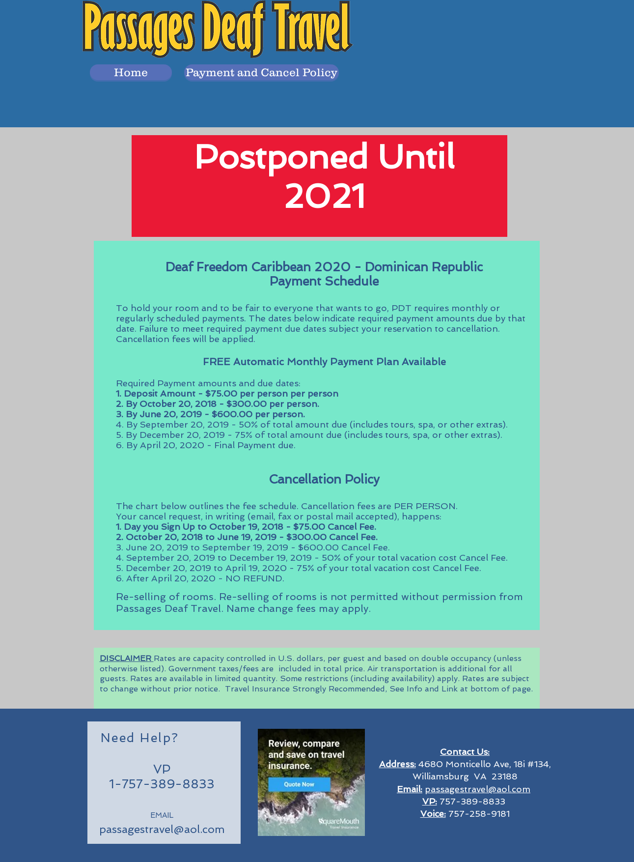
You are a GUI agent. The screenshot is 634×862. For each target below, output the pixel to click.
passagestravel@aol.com (162, 829)
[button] (131, 72)
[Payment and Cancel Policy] (261, 72)
